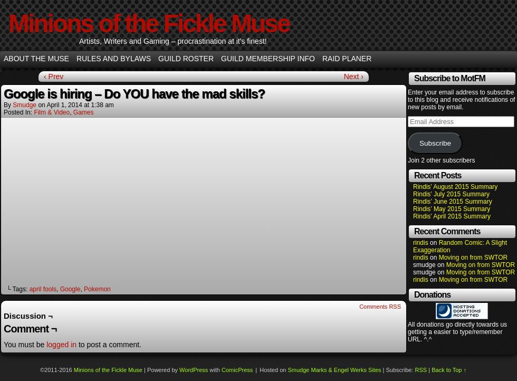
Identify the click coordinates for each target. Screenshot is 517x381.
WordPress (193, 370)
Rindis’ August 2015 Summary (455, 186)
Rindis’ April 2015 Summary (452, 216)
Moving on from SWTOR (473, 257)
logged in (61, 344)
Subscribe (435, 143)
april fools (43, 289)
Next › (353, 76)
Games (83, 112)
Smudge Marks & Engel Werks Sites (334, 370)
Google (70, 289)
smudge (24, 105)
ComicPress (237, 370)
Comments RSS (380, 306)
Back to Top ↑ (449, 370)
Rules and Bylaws (113, 58)
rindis (420, 242)
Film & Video (52, 112)
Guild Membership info (268, 58)
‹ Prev (53, 76)
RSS (421, 370)
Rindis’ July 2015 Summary (451, 194)
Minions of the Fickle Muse (149, 23)
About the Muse (36, 58)
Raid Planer (346, 58)
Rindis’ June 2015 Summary (452, 201)
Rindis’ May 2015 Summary (451, 209)
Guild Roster (186, 58)
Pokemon (97, 289)
